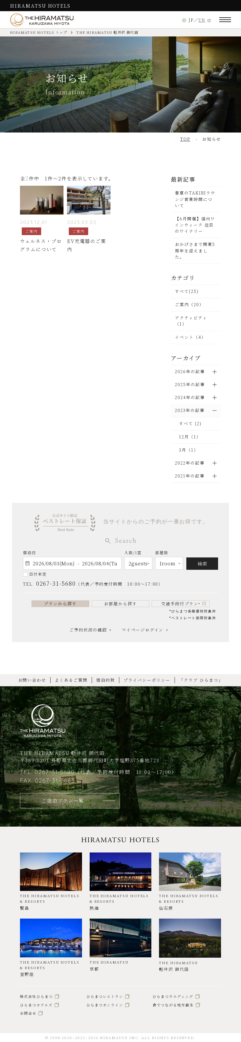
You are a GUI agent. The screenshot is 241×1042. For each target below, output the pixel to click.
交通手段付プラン (180, 604)
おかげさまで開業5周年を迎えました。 (195, 250)
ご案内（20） (189, 304)
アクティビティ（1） (191, 321)
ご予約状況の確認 (88, 630)
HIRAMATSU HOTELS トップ (38, 32)
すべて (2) (190, 423)
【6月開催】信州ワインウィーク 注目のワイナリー (195, 225)
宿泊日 (29, 552)
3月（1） (188, 450)
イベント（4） (190, 337)
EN (201, 20)
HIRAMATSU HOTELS (40, 5)
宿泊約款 (105, 680)
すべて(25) (187, 291)
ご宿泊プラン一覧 (63, 800)
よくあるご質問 (71, 680)
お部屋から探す (120, 604)
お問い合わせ (32, 680)
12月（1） (190, 437)
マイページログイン (142, 630)
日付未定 (38, 574)
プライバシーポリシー (146, 680)
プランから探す (60, 604)
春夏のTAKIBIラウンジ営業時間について (195, 199)
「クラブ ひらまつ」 (201, 680)
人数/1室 (133, 554)
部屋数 (161, 554)
